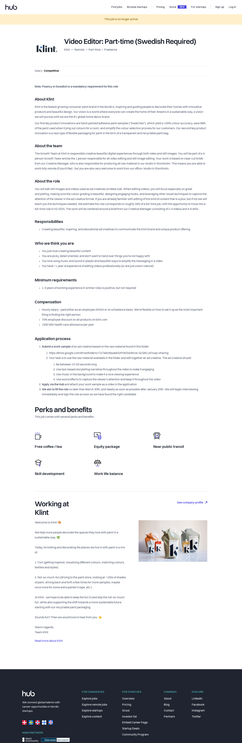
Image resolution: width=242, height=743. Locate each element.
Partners (169, 716)
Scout (126, 710)
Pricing (126, 704)
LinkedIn (197, 698)
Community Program (135, 734)
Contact (169, 710)
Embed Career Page (135, 722)
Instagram (198, 710)
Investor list (129, 716)
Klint (67, 49)
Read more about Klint (49, 641)
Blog (167, 704)
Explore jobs (89, 698)
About (167, 698)
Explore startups (92, 710)
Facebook (198, 704)
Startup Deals (130, 728)
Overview (128, 698)
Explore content (92, 716)
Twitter (196, 716)
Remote (79, 49)
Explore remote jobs (94, 704)
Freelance (110, 49)
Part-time (95, 49)
